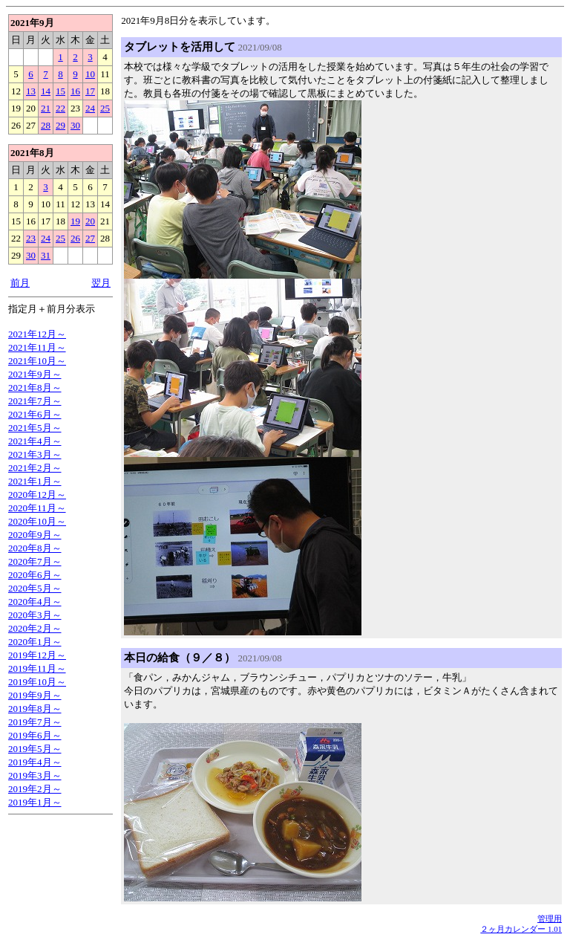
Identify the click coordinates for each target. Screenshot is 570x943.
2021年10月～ (37, 360)
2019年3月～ (35, 775)
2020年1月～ (35, 641)
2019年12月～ (37, 655)
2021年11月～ (37, 347)
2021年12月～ (37, 334)
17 (90, 91)
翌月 (101, 282)
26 (75, 238)
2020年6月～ (35, 574)
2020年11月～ (37, 507)
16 (75, 91)
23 (31, 238)
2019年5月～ (35, 748)
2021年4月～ (35, 441)
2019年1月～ (35, 802)
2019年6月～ (35, 735)
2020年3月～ (35, 614)
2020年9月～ (35, 534)
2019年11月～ (37, 668)
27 (90, 238)
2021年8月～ (35, 387)
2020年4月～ (35, 601)
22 (60, 108)
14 (45, 91)
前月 (20, 282)
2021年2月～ (35, 467)
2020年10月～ (37, 521)
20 (90, 221)
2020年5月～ (35, 588)
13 (31, 91)
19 (75, 221)
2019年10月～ (37, 681)
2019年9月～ (35, 695)
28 (45, 125)
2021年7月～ (35, 400)
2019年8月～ (35, 708)
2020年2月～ (35, 628)
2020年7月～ (35, 561)
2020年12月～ (37, 494)
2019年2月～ (35, 788)
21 (45, 108)
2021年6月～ (35, 414)
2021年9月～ (35, 374)
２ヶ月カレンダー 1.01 (521, 928)
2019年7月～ (35, 721)
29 (60, 125)
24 (90, 108)
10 (90, 74)
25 (105, 108)
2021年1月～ (35, 481)
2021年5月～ (35, 427)
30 (75, 125)
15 (60, 91)
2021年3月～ (35, 454)
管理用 (549, 918)
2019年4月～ (35, 762)
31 (45, 255)
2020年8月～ (35, 548)
